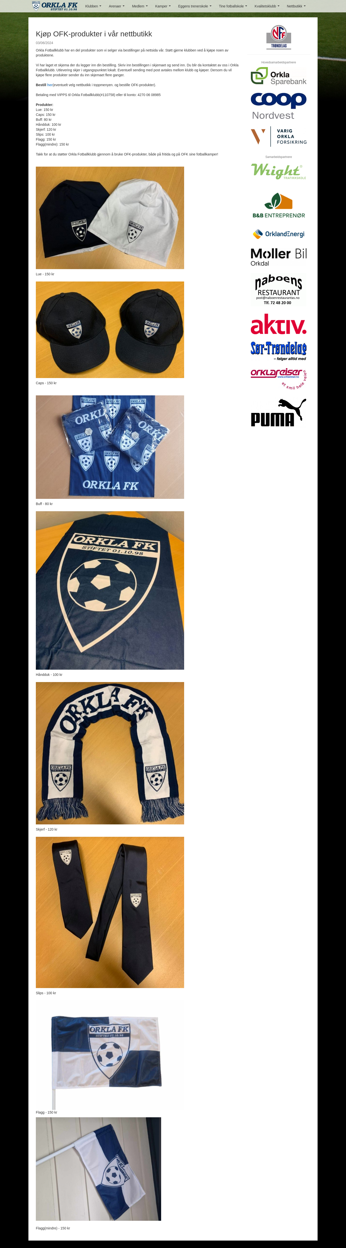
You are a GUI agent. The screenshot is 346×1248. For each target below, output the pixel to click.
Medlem (141, 7)
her (50, 85)
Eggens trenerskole (195, 7)
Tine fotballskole (234, 7)
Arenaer (117, 7)
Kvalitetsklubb (268, 7)
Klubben (94, 7)
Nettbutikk (297, 7)
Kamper (164, 7)
